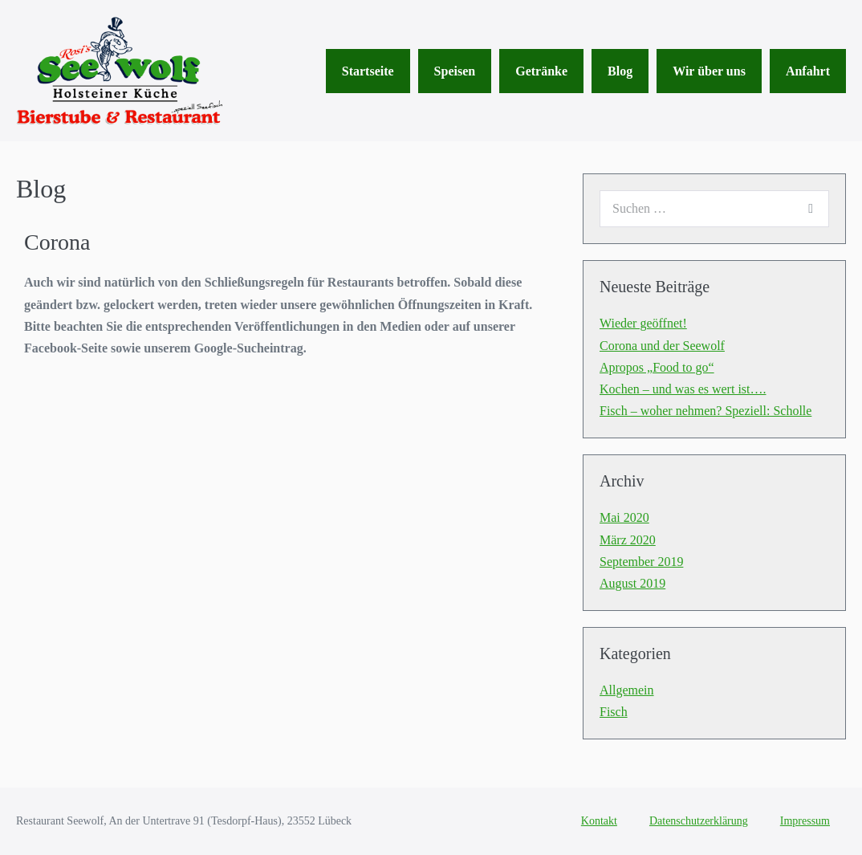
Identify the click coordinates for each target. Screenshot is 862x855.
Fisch (614, 712)
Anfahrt (808, 71)
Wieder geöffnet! (643, 323)
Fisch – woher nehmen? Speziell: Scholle (705, 410)
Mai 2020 (624, 517)
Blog (620, 71)
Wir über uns (709, 71)
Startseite (368, 71)
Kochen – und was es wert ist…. (683, 389)
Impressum (805, 821)
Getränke (541, 71)
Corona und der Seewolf (662, 345)
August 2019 (632, 583)
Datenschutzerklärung (698, 821)
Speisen (455, 71)
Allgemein (627, 690)
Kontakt (599, 821)
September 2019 (641, 561)
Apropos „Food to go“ (657, 367)
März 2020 (628, 540)
